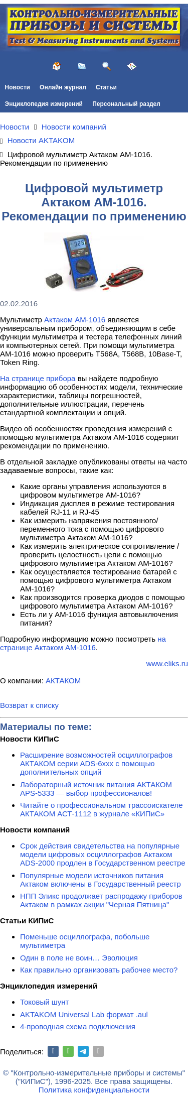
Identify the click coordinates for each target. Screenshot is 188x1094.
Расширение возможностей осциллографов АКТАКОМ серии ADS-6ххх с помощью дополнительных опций (96, 763)
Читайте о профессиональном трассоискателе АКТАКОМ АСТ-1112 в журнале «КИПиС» (101, 809)
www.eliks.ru (167, 663)
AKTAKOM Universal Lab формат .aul (84, 1014)
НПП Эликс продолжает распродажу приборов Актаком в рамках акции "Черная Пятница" (101, 900)
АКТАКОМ (63, 680)
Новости (17, 87)
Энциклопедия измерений (44, 103)
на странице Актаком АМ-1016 (83, 643)
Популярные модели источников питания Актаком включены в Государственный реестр (100, 879)
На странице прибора (37, 378)
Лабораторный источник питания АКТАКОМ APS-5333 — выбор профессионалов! (96, 788)
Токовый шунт (44, 1002)
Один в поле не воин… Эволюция (79, 957)
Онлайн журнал (63, 87)
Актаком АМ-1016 (74, 319)
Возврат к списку (29, 705)
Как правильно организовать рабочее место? (98, 969)
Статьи (106, 87)
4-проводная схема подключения (77, 1026)
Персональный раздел (126, 103)
